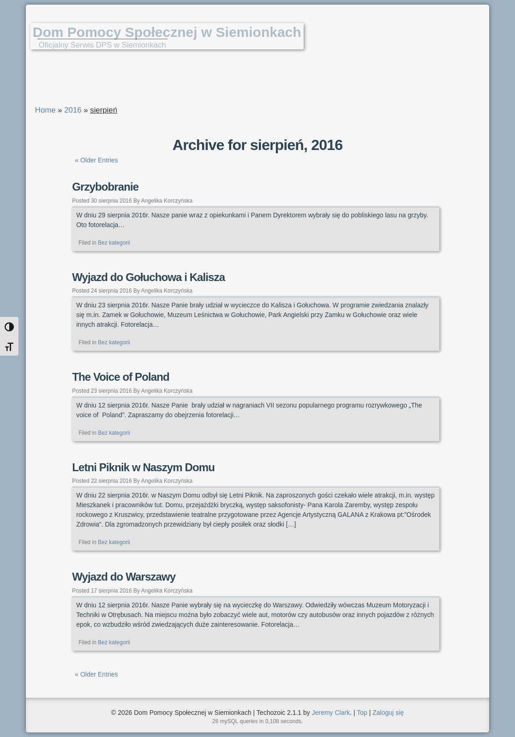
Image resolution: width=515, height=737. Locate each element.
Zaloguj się (388, 712)
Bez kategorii (114, 243)
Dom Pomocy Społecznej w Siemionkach (167, 32)
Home (45, 110)
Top (362, 712)
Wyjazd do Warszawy (123, 576)
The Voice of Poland (120, 377)
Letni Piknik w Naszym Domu (143, 467)
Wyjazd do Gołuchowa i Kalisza (148, 277)
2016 (72, 110)
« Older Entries (96, 160)
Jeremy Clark (331, 712)
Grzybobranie (105, 186)
